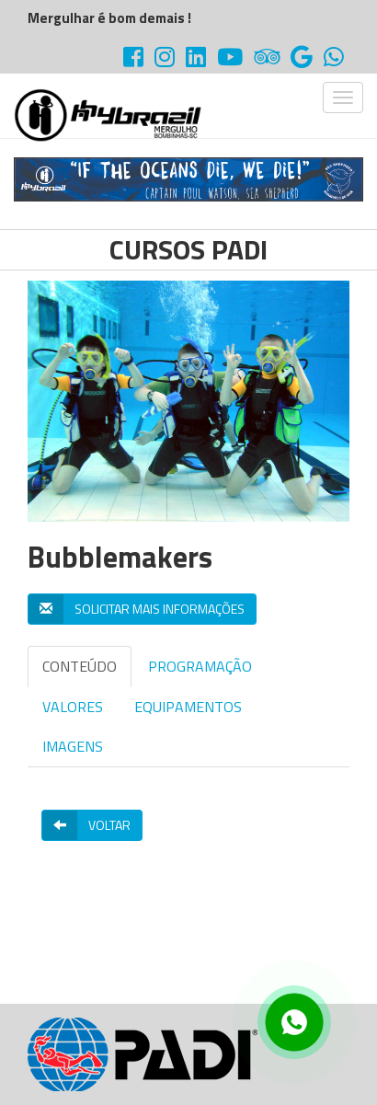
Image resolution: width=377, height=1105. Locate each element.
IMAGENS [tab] (72, 746)
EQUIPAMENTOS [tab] (188, 707)
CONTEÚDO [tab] (79, 666)
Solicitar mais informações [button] (137, 609)
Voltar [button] (86, 825)
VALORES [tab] (72, 707)
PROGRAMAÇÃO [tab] (200, 666)
